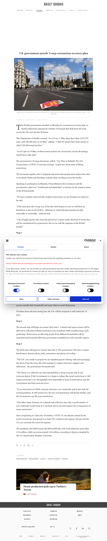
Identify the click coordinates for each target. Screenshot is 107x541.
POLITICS (27, 511)
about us (42, 536)
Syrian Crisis (82, 10)
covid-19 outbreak (54, 459)
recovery (65, 459)
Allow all (85, 299)
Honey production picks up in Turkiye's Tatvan (46, 488)
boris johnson (33, 459)
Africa (71, 10)
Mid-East (29, 10)
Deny (21, 299)
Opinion (53, 519)
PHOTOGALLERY (32, 494)
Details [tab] (53, 247)
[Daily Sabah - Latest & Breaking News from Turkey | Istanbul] (53, 4)
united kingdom (21, 459)
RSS (67, 536)
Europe (39, 10)
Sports (27, 519)
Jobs (21, 536)
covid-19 (43, 459)
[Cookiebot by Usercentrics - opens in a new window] (86, 240)
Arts (80, 515)
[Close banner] (100, 240)
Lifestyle (53, 515)
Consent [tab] (20, 247)
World (20, 10)
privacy (31, 536)
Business (27, 515)
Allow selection (53, 299)
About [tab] (86, 247)
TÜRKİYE (53, 511)
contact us (55, 536)
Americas (49, 10)
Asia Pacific (61, 10)
